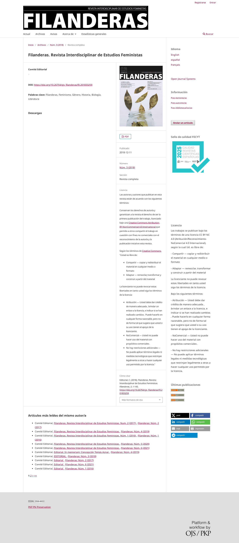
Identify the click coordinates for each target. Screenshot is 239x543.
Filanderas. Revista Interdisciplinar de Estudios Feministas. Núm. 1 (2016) (95, 435)
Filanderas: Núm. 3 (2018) (82, 456)
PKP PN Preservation (39, 507)
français (175, 64)
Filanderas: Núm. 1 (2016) (79, 468)
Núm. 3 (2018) (57, 44)
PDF (126, 136)
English (175, 54)
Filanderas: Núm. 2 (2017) (79, 460)
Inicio (31, 44)
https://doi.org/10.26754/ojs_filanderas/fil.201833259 (63, 84)
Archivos (40, 33)
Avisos (53, 33)
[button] (180, 415)
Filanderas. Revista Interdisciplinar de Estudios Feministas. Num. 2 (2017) (95, 423)
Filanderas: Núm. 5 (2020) (135, 443)
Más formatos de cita (132, 399)
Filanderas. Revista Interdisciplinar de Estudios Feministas (87, 431)
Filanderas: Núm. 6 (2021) (135, 448)
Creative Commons (151, 250)
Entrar (213, 2)
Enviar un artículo (183, 122)
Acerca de (68, 33)
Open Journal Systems (183, 78)
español (175, 59)
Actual (26, 33)
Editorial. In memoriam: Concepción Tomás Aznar (82, 452)
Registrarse (200, 2)
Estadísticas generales (93, 33)
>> (35, 475)
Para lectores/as (179, 97)
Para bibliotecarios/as (181, 107)
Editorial (59, 460)
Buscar (208, 33)
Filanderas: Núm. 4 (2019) (135, 431)
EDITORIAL (60, 456)
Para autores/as (179, 102)
